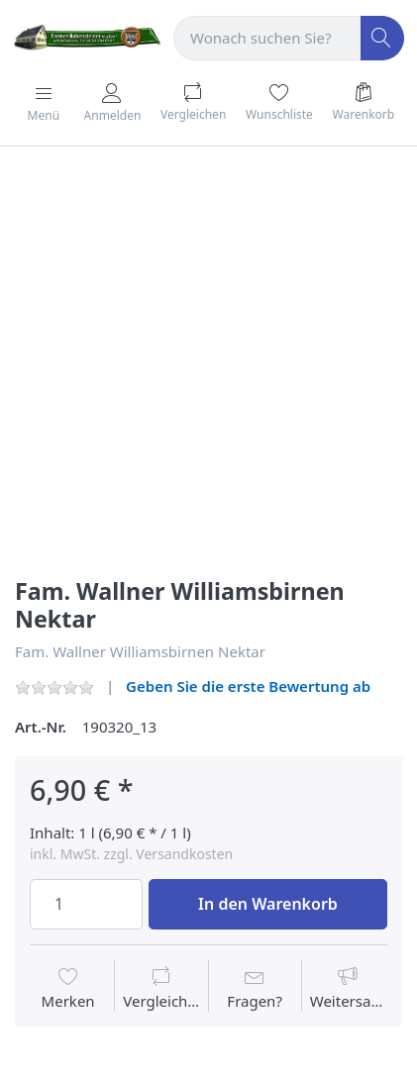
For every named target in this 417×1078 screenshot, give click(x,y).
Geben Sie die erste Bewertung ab (248, 686)
